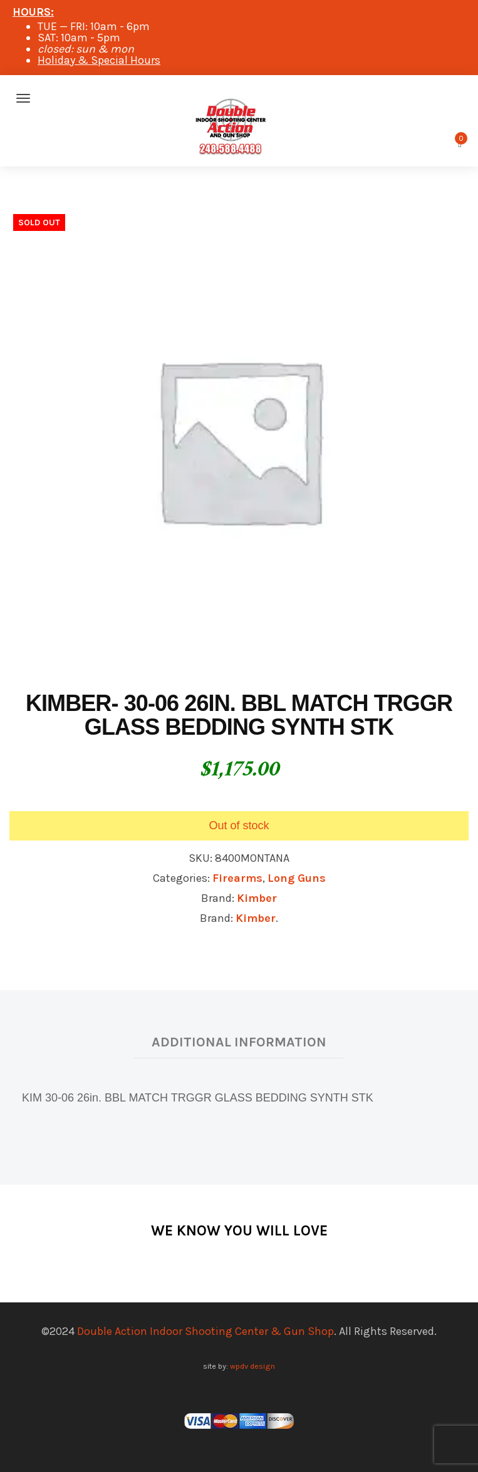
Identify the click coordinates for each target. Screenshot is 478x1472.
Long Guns (297, 878)
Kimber (257, 898)
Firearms (237, 878)
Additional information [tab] (239, 1042)
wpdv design (252, 1366)
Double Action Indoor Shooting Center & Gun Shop (205, 1331)
